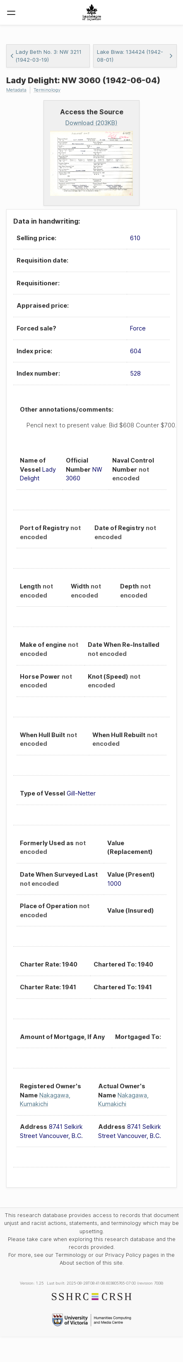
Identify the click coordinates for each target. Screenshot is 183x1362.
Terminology (47, 90)
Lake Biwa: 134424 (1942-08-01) (135, 56)
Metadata (16, 90)
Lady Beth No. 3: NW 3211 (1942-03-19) (46, 56)
